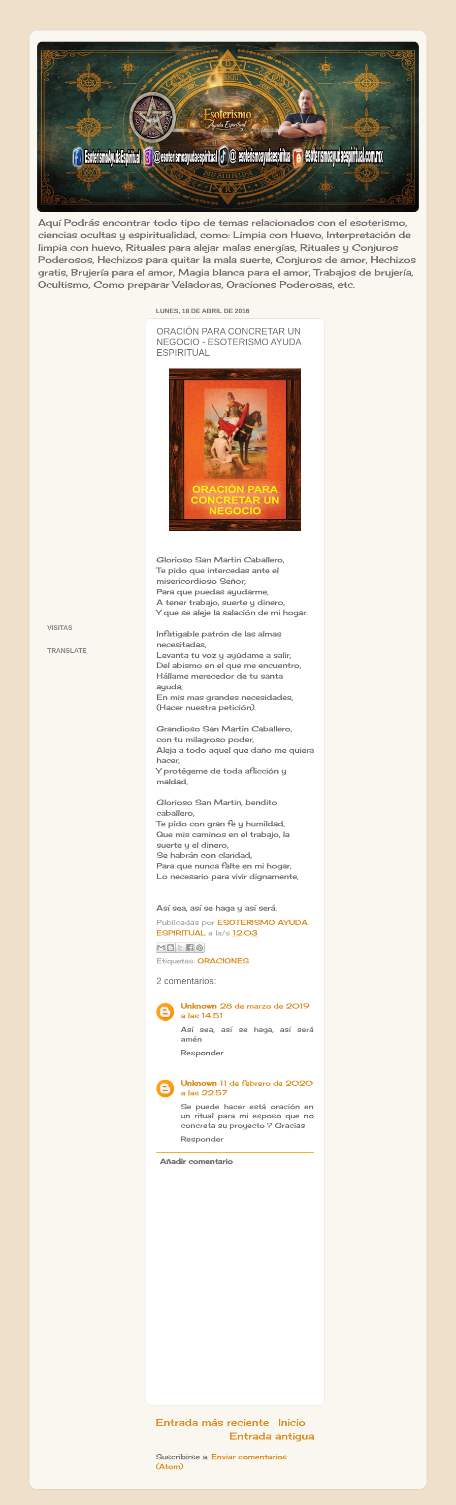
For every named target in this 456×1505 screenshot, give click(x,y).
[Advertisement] (90, 456)
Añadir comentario (196, 1161)
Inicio (292, 1422)
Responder (202, 1053)
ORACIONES (223, 961)
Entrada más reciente (212, 1422)
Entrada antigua (272, 1436)
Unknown (199, 1006)
